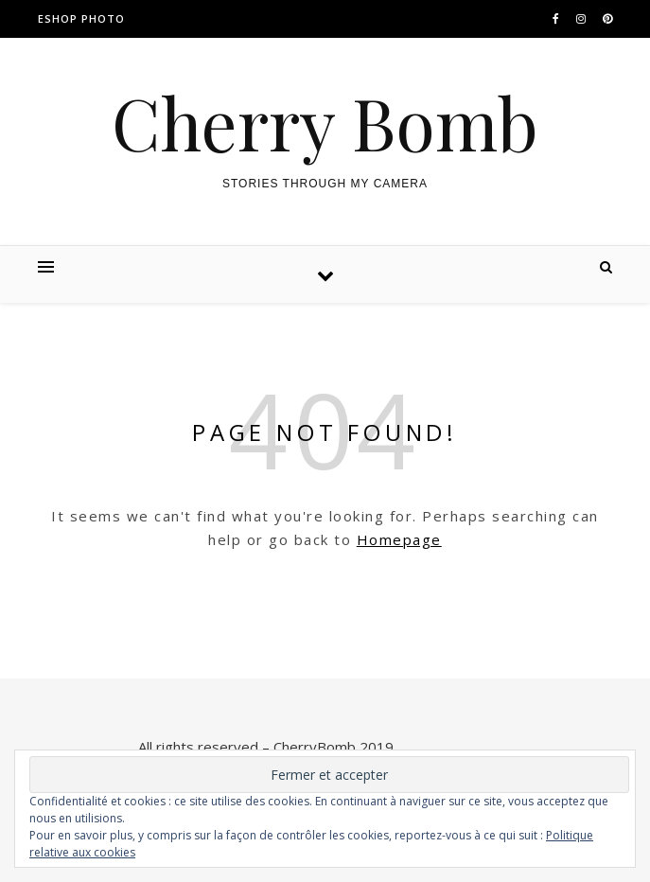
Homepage (399, 539)
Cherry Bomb (325, 122)
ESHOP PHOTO (81, 18)
